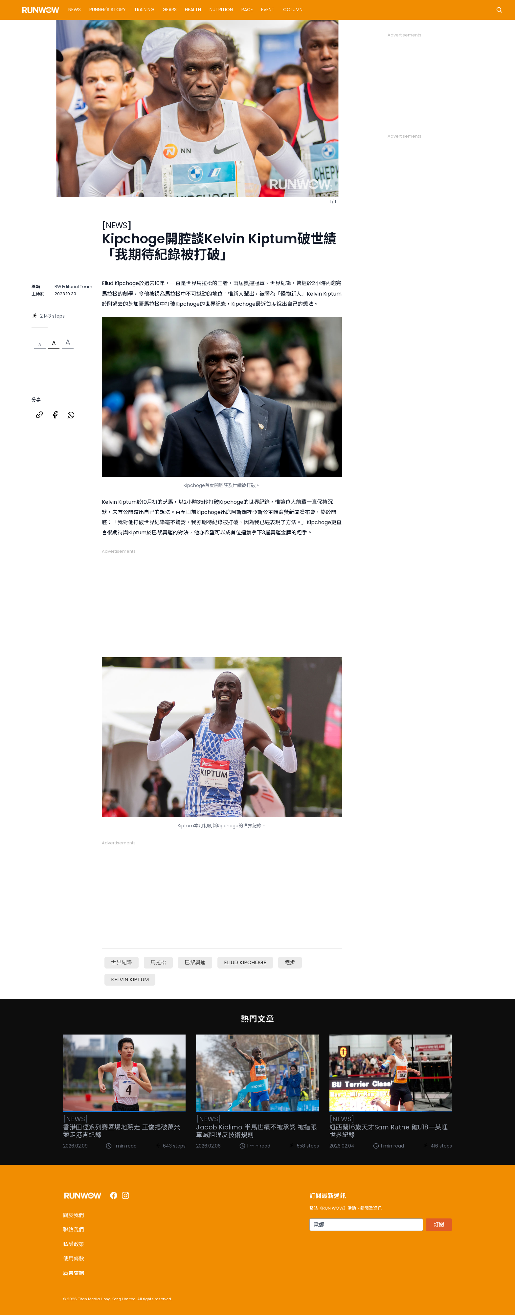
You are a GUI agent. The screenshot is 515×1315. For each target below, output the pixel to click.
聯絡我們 (73, 1230)
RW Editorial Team (73, 286)
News (74, 9)
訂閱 (439, 1224)
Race (247, 9)
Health (193, 9)
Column (292, 9)
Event (268, 9)
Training (144, 9)
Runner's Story (107, 9)
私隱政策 (73, 1244)
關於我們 (73, 1215)
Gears (170, 9)
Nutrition (221, 9)
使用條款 (73, 1258)
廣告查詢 (73, 1273)
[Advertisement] (222, 601)
